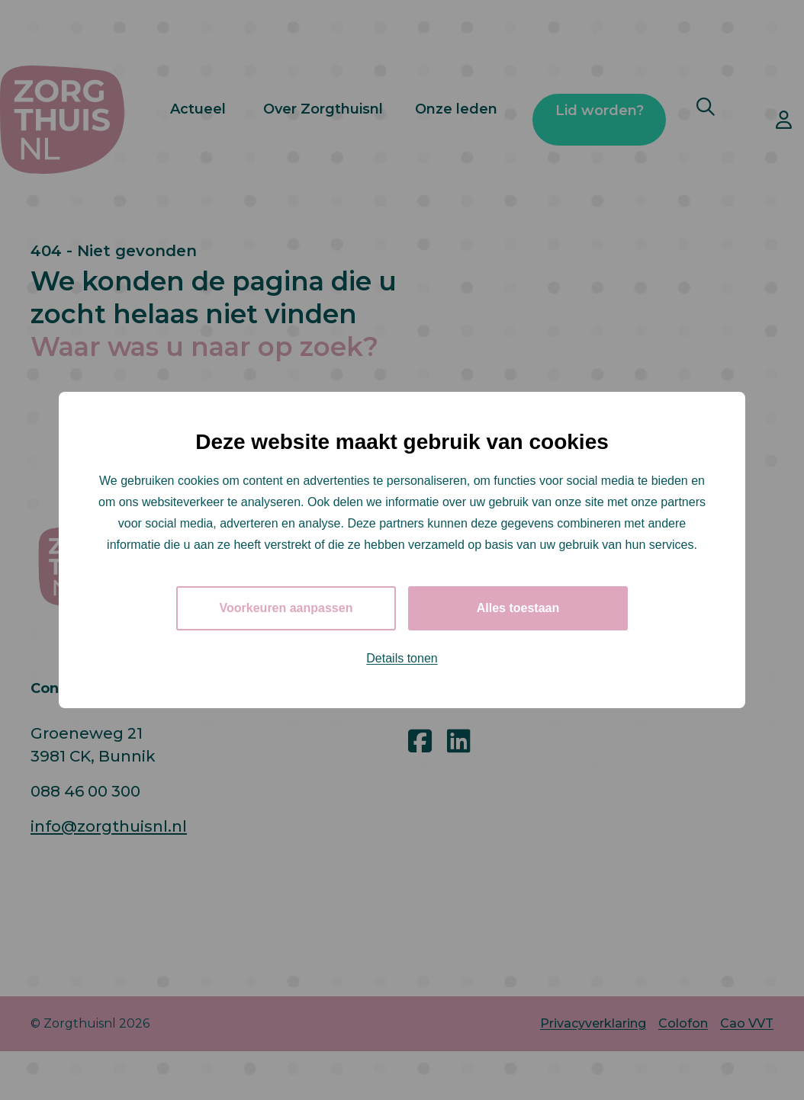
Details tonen (401, 658)
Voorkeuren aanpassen (286, 607)
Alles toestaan (518, 607)
